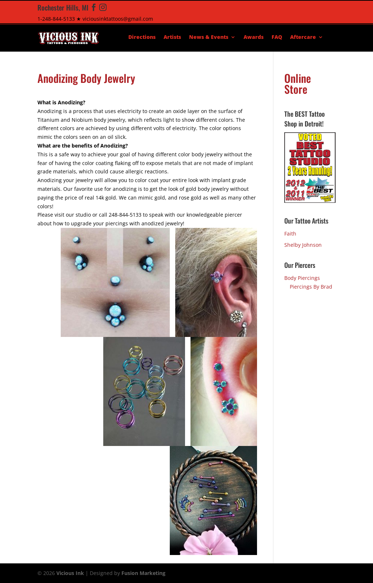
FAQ (277, 37)
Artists (172, 37)
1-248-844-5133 (56, 18)
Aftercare (303, 37)
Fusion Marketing (143, 573)
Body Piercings (302, 277)
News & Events (208, 37)
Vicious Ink (70, 573)
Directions (142, 37)
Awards (254, 37)
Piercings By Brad (311, 286)
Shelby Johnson (303, 244)
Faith (290, 233)
